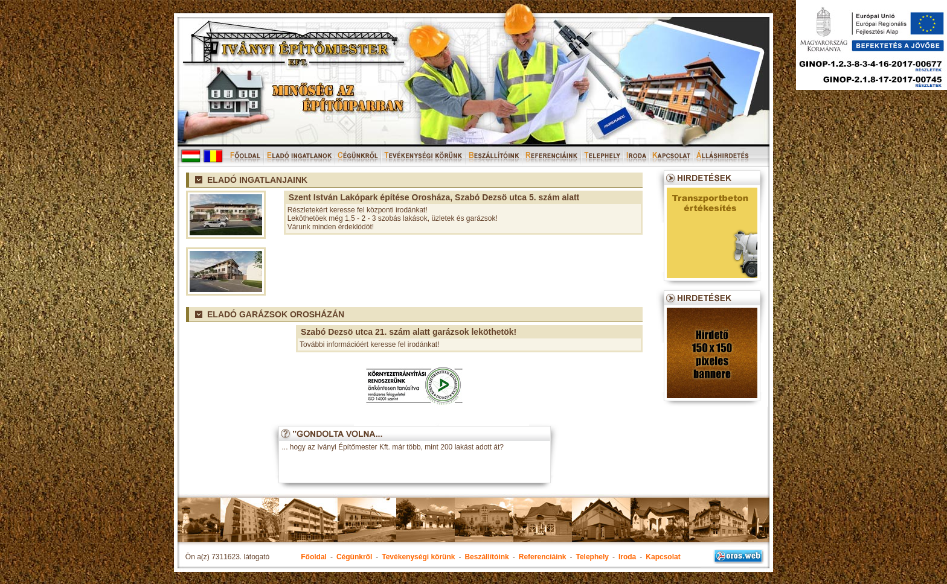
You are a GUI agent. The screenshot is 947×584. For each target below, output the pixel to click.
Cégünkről (354, 557)
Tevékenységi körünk (418, 557)
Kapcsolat (663, 557)
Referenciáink (543, 557)
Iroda (627, 557)
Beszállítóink (486, 557)
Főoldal (314, 557)
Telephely (592, 557)
